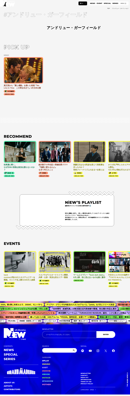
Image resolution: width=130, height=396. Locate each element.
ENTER (106, 334)
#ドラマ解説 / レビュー (118, 321)
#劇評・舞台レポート (81, 321)
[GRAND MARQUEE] (21, 371)
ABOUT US (9, 382)
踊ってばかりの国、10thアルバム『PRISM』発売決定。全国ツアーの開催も (64, 317)
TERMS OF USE (86, 382)
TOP (108, 8)
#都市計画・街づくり (99, 321)
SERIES (115, 3)
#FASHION (47, 381)
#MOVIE (46, 371)
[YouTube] (90, 351)
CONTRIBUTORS (12, 389)
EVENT (99, 3)
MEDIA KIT (84, 377)
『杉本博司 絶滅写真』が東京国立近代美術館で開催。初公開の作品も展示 (85, 309)
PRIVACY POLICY (87, 384)
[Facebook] (113, 351)
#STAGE (46, 378)
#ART (45, 367)
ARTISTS (8, 386)
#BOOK (46, 374)
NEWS (92, 3)
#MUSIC (46, 364)
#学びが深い (13, 321)
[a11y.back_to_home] (7, 4)
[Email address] (69, 334)
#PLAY (45, 361)
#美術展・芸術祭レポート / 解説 (31, 321)
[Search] (59, 350)
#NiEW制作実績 (65, 321)
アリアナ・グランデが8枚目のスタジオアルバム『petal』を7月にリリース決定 (82, 305)
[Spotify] (82, 351)
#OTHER (46, 384)
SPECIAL (107, 3)
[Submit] (74, 350)
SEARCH (45, 346)
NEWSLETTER (47, 329)
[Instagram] (98, 351)
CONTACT (84, 375)
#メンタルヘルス (51, 321)
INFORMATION (86, 379)
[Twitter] (106, 351)
